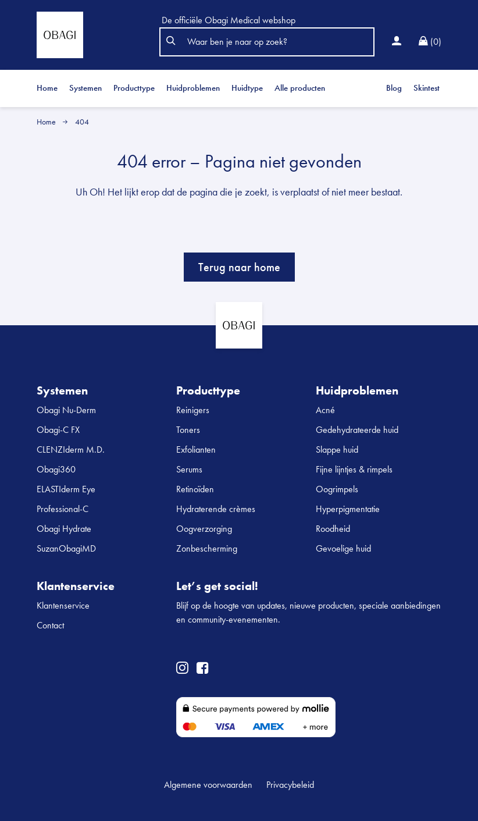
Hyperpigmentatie (348, 509)
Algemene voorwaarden (208, 785)
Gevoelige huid (343, 548)
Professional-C (62, 509)
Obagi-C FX (58, 430)
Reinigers (192, 410)
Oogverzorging (204, 529)
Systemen (85, 88)
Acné (325, 410)
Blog (394, 88)
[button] (169, 42)
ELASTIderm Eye (66, 489)
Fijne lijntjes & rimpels (354, 469)
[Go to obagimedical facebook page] (203, 669)
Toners (188, 430)
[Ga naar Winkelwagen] (430, 41)
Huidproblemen (193, 88)
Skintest (426, 88)
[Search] (271, 42)
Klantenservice (63, 605)
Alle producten (299, 88)
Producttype (134, 88)
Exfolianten (196, 449)
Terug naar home (239, 267)
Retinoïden (195, 489)
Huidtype (247, 88)
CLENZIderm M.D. (71, 449)
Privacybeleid (290, 785)
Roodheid (333, 529)
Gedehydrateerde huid (357, 430)
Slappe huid (337, 449)
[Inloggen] (396, 41)
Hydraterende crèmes (215, 509)
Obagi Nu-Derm (66, 410)
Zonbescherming (206, 548)
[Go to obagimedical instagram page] (182, 669)
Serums (189, 469)
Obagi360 (56, 469)
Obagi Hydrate (64, 529)
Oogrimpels (337, 489)
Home (47, 88)
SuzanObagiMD (66, 548)
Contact (50, 625)
